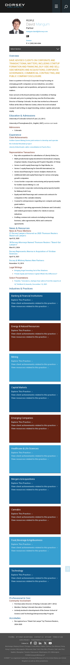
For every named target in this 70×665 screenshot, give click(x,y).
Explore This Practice (22, 300)
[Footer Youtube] (50, 643)
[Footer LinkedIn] (40, 643)
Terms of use (58, 637)
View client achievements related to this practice (34, 303)
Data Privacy (24, 640)
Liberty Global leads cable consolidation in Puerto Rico (30, 147)
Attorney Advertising (24, 637)
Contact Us (38, 637)
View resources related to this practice (30, 307)
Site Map (48, 637)
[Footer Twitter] (45, 643)
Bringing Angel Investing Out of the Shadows (31, 270)
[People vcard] (27, 36)
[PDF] (68, 568)
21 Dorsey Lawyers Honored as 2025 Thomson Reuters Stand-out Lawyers (33, 234)
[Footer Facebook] (30, 643)
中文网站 (11, 637)
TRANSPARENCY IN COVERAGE (41, 640)
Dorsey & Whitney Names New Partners (26, 260)
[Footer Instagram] (35, 643)
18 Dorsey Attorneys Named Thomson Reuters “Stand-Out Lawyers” (35, 243)
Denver (29, 40)
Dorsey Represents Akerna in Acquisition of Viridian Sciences (32, 252)
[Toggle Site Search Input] (66, 6)
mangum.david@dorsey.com (37, 31)
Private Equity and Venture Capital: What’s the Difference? (35, 274)
